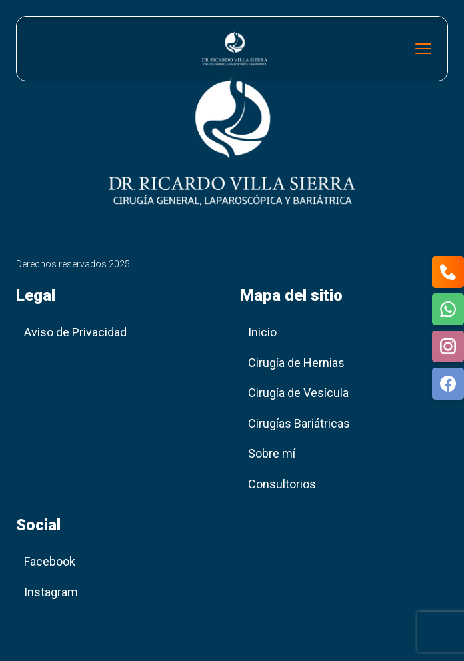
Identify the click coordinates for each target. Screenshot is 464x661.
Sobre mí (271, 453)
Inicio (262, 332)
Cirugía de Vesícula (298, 393)
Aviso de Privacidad (75, 332)
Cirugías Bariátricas (299, 423)
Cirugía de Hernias (296, 363)
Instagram (51, 592)
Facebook (49, 561)
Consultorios (282, 484)
